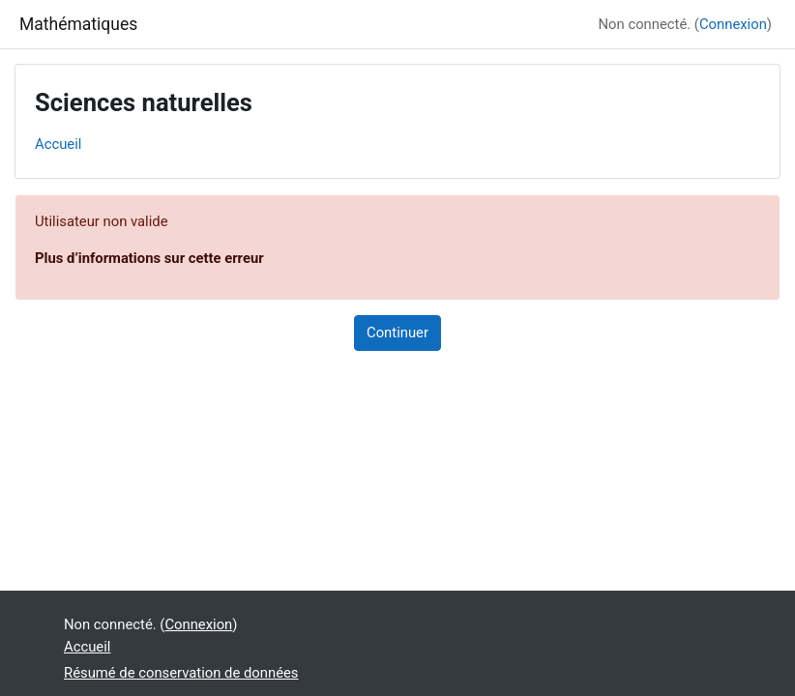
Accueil (58, 144)
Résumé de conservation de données (181, 673)
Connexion (733, 24)
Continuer (397, 332)
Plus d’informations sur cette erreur (149, 258)
